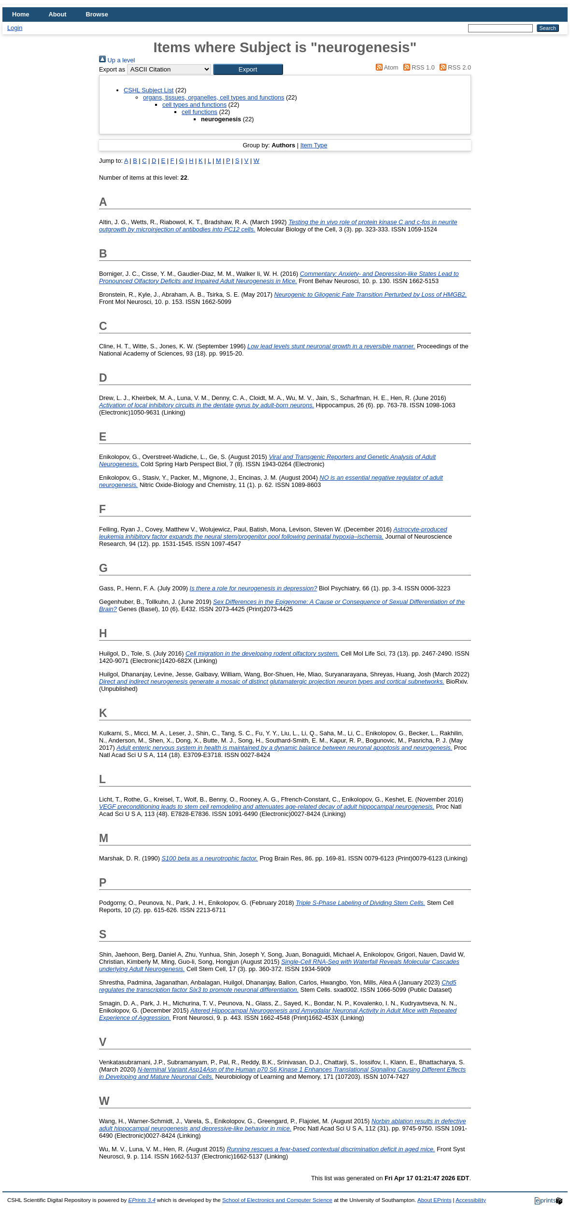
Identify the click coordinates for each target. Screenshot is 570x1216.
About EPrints (434, 1200)
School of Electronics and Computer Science (277, 1200)
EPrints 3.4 (141, 1200)
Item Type (314, 145)
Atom (386, 67)
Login (14, 27)
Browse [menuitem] (97, 14)
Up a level (117, 60)
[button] (248, 69)
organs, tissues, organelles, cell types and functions (213, 97)
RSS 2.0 (453, 67)
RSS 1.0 (417, 67)
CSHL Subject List (148, 90)
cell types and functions (194, 104)
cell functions (199, 111)
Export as (112, 69)
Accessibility (471, 1200)
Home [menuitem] (20, 14)
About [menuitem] (58, 14)
